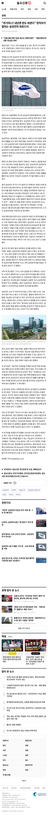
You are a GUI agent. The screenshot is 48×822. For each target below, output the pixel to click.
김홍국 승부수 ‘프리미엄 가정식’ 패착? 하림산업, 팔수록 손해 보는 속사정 (29, 597)
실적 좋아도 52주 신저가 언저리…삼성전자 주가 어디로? (18, 535)
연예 (42, 9)
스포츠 (5, 755)
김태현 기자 (7, 483)
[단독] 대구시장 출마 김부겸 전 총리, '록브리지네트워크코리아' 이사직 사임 (26, 678)
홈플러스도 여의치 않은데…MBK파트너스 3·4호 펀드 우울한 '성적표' (30, 619)
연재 (4, 770)
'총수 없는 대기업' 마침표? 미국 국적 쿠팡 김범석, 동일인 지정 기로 (26, 717)
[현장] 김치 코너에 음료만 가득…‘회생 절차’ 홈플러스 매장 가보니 (29, 608)
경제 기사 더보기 (24, 628)
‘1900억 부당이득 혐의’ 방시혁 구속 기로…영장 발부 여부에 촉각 (26, 686)
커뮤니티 (14, 788)
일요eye (5, 765)
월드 (26, 760)
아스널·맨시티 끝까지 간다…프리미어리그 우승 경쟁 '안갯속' (26, 694)
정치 (22, 9)
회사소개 (5, 788)
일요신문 (24, 3)
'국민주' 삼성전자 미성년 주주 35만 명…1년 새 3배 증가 (17, 511)
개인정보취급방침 (25, 788)
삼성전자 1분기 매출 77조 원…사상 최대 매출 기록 (18, 547)
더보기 (24, 781)
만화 (26, 770)
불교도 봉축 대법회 (14, 724)
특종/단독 (13, 9)
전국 (4, 760)
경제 (29, 9)
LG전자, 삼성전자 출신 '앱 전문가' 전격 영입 (17, 523)
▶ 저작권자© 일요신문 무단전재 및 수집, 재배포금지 (21, 469)
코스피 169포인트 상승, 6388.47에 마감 (22, 730)
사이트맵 (36, 788)
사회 (36, 9)
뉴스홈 (4, 9)
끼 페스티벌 (6, 775)
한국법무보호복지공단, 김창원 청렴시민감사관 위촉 (26, 702)
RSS (44, 788)
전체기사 (6, 740)
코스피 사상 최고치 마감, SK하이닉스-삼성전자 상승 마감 (26, 709)
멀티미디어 (28, 765)
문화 (26, 755)
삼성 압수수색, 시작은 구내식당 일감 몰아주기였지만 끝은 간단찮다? (18, 559)
